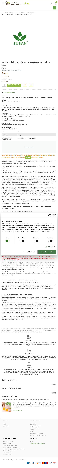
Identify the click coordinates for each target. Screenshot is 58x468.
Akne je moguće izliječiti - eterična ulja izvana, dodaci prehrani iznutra (25, 399)
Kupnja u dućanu (46, 97)
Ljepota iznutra (30, 12)
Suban (4, 65)
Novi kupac (6, 426)
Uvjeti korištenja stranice (9, 451)
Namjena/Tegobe (19, 12)
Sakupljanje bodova (35, 426)
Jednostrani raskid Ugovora (10, 445)
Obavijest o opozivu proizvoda (38, 435)
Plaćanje (37, 97)
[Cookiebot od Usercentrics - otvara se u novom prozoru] (49, 215)
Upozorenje (22, 97)
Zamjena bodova (34, 428)
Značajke (8, 97)
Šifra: (3, 68)
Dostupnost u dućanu (9, 92)
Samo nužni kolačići (28, 251)
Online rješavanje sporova (10, 447)
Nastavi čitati (16, 410)
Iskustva (15, 97)
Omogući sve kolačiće (47, 251)
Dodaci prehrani (8, 12)
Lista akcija (33, 424)
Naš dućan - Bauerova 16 (36, 433)
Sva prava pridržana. (21, 460)
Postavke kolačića (7, 454)
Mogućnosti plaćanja (8, 441)
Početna (2, 13)
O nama (32, 431)
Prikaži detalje (49, 247)
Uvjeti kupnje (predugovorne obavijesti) (13, 449)
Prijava (28, 157)
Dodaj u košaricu (14, 85)
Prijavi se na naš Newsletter (37, 443)
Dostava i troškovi (7, 443)
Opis (3, 97)
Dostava (30, 97)
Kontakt (32, 429)
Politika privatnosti (8, 452)
